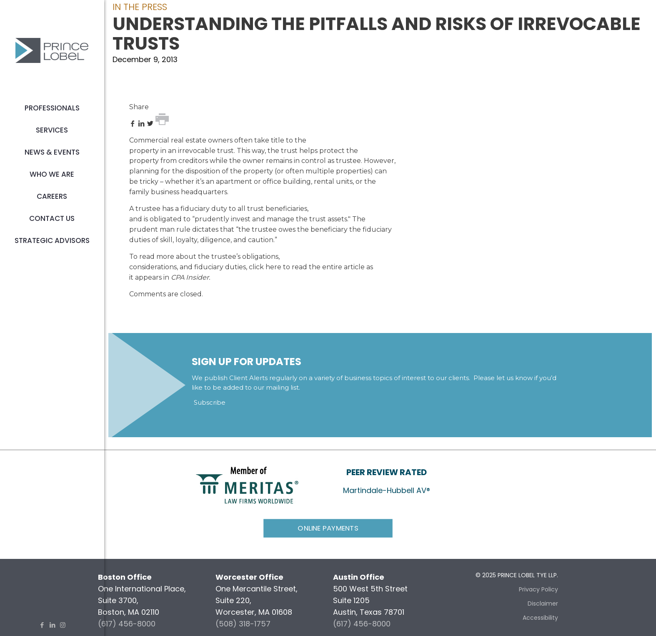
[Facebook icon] (42, 625)
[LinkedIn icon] (52, 625)
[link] (247, 484)
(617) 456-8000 (126, 623)
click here (265, 267)
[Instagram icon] (63, 625)
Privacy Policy (538, 589)
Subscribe (209, 402)
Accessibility (540, 617)
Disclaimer (543, 603)
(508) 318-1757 (242, 623)
